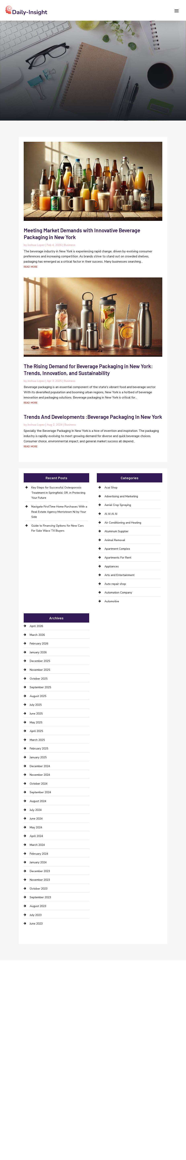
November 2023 (40, 880)
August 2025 (38, 696)
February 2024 (39, 854)
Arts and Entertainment (119, 575)
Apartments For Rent (117, 558)
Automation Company (118, 592)
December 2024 (40, 766)
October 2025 (38, 679)
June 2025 (36, 714)
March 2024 (37, 845)
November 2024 (40, 775)
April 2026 (36, 626)
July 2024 (36, 810)
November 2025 (40, 670)
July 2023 (36, 915)
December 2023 (40, 871)
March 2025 (37, 740)
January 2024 (38, 862)
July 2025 (36, 705)
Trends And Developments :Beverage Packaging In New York (93, 417)
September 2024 (40, 792)
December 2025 (40, 661)
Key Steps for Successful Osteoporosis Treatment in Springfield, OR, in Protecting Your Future (58, 493)
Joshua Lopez (36, 245)
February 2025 (39, 748)
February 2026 (39, 643)
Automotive (111, 601)
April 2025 (36, 731)
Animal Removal (114, 540)
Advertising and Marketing (121, 496)
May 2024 (36, 827)
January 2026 (38, 652)
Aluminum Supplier (116, 531)
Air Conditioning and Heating (122, 523)
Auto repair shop (115, 584)
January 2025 (38, 757)
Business (69, 245)
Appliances (111, 566)
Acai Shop (111, 487)
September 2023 (40, 897)
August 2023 (38, 906)
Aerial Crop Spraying (117, 505)
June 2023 (36, 924)
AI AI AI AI (110, 514)
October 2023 (38, 889)
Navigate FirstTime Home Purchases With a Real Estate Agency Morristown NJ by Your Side (59, 512)
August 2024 (38, 801)
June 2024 (36, 819)
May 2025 (36, 722)
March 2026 (37, 635)
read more (30, 267)
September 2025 (40, 687)
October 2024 (38, 784)
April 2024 (36, 836)
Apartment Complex (117, 549)
